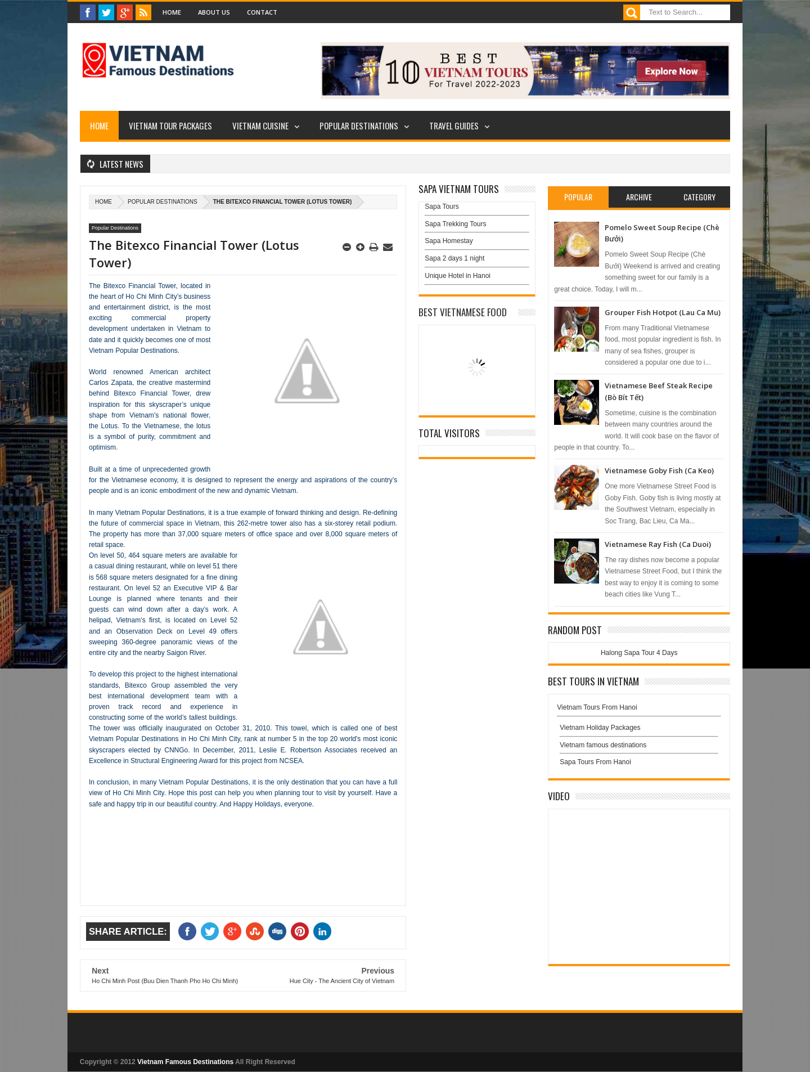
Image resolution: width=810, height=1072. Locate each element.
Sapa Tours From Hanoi (595, 762)
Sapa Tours (442, 206)
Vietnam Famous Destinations (185, 1062)
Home (172, 12)
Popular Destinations (359, 125)
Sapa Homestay (448, 241)
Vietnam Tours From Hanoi (597, 707)
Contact (262, 12)
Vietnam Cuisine (260, 125)
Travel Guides (454, 125)
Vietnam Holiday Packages (639, 730)
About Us (214, 12)
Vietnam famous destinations (603, 745)
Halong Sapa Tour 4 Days (639, 653)
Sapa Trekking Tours (455, 224)
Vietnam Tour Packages (170, 125)
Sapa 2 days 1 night (454, 258)
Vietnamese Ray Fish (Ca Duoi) (658, 544)
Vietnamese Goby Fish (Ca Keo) (659, 470)
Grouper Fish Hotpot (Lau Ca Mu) (663, 312)
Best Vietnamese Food (462, 312)
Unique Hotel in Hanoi (457, 276)
